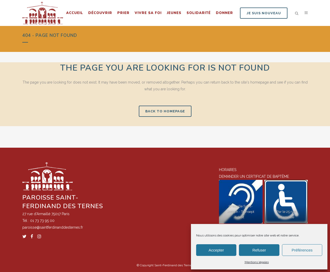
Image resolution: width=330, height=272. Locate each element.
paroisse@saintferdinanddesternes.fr (52, 227)
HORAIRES (227, 170)
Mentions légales (257, 262)
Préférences (302, 250)
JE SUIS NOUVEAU (263, 13)
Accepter (216, 250)
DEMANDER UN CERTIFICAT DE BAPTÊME (254, 176)
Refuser (259, 250)
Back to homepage (165, 111)
